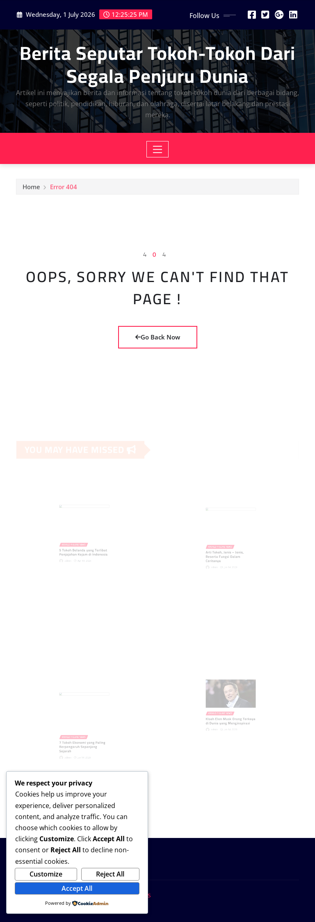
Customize (46, 874)
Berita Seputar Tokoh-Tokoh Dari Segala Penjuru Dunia (157, 64)
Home (31, 188)
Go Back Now (157, 337)
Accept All (77, 888)
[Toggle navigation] (157, 149)
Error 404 (63, 188)
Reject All (110, 874)
